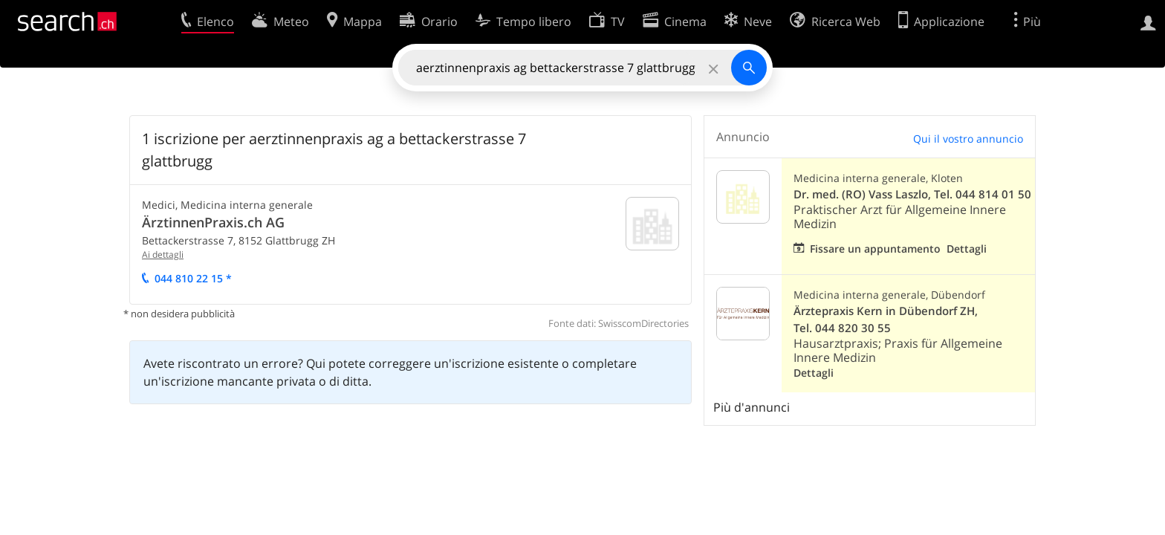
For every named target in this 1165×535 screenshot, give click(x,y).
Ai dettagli (163, 254)
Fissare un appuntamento (875, 248)
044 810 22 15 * (193, 278)
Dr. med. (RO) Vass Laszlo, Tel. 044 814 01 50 (912, 194)
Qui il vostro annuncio (968, 139)
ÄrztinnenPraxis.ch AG (213, 222)
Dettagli (967, 248)
